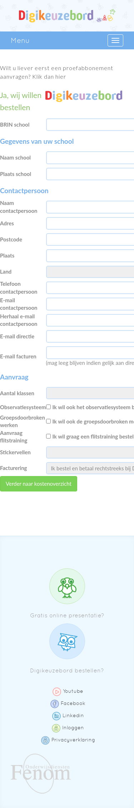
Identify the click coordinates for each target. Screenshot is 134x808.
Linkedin (68, 715)
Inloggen (68, 727)
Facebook (67, 703)
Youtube (68, 691)
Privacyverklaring (68, 740)
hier (60, 76)
